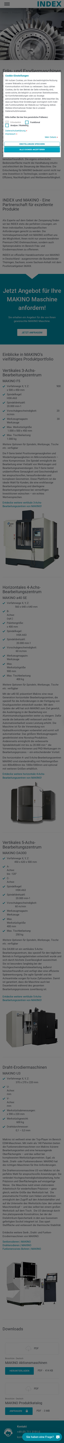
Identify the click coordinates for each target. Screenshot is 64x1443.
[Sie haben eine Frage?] (50, 1437)
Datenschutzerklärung (15, 131)
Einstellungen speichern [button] (32, 144)
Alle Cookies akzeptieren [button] (32, 149)
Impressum (10, 134)
